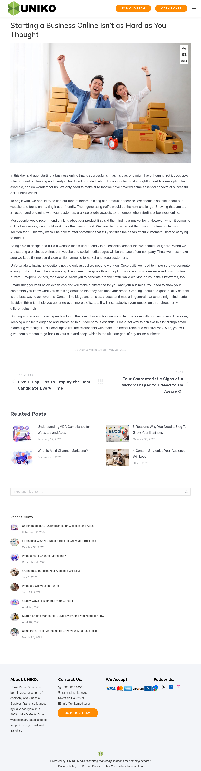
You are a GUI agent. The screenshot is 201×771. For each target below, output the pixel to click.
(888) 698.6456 (72, 687)
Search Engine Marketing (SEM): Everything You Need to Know (63, 615)
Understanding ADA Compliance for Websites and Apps (64, 429)
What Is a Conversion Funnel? (41, 585)
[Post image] (21, 433)
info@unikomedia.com (77, 703)
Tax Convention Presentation (124, 766)
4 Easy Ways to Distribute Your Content (47, 600)
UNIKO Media (76, 761)
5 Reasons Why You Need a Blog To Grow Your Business (160, 429)
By (90, 349)
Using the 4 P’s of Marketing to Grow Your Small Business (59, 630)
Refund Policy (91, 766)
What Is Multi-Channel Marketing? (63, 450)
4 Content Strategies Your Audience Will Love (159, 453)
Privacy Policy (67, 766)
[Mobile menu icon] (194, 8)
